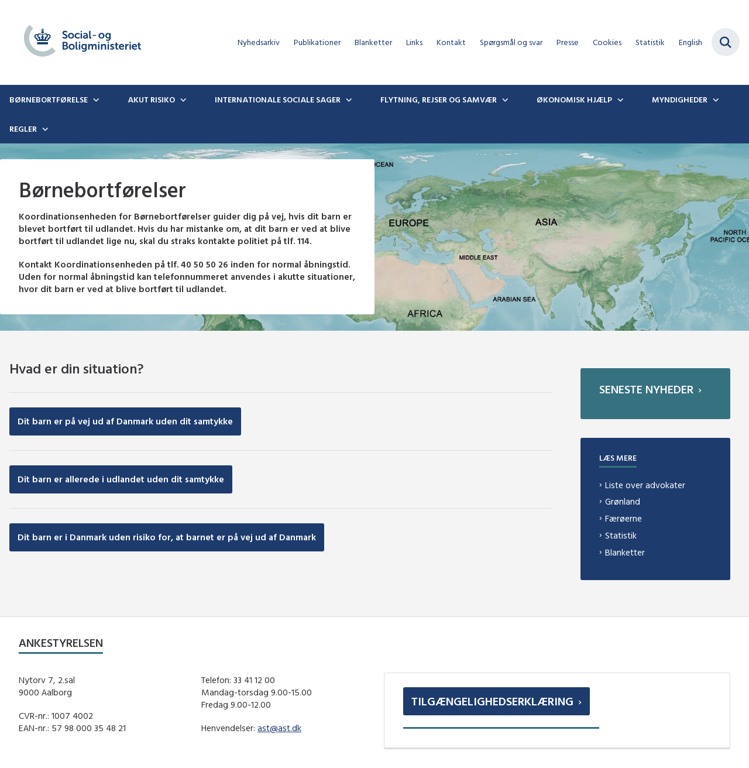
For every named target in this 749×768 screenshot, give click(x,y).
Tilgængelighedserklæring (492, 701)
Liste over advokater (645, 485)
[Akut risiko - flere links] (182, 99)
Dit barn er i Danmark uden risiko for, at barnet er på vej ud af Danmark (167, 537)
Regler (23, 129)
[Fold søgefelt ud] (726, 42)
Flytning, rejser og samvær (438, 99)
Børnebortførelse (48, 99)
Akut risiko (151, 99)
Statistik (621, 535)
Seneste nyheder (646, 389)
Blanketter (625, 552)
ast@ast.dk (279, 727)
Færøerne (623, 518)
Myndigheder (679, 99)
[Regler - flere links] (44, 129)
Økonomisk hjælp (574, 99)
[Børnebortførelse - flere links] (94, 99)
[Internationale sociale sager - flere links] (347, 99)
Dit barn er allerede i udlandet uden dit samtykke (121, 479)
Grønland (622, 501)
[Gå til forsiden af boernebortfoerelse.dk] (78, 42)
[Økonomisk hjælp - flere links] (619, 99)
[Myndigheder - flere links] (714, 99)
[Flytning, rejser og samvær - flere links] (504, 99)
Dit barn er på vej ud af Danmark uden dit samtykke (125, 421)
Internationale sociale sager (278, 99)
